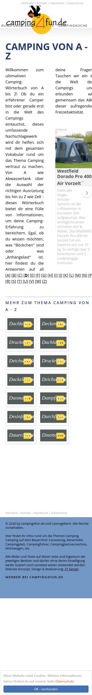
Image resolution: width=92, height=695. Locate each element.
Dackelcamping (24, 379)
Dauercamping (24, 435)
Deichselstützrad (58, 379)
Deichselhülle (22, 360)
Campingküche (72, 25)
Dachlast (51, 342)
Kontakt (42, 3)
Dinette (49, 435)
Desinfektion (21, 416)
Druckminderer (24, 342)
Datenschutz (65, 681)
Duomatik (19, 398)
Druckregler (54, 360)
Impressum (57, 3)
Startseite (28, 3)
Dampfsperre (55, 398)
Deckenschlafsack (60, 323)
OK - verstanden (46, 689)
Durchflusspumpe (59, 416)
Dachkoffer (20, 323)
